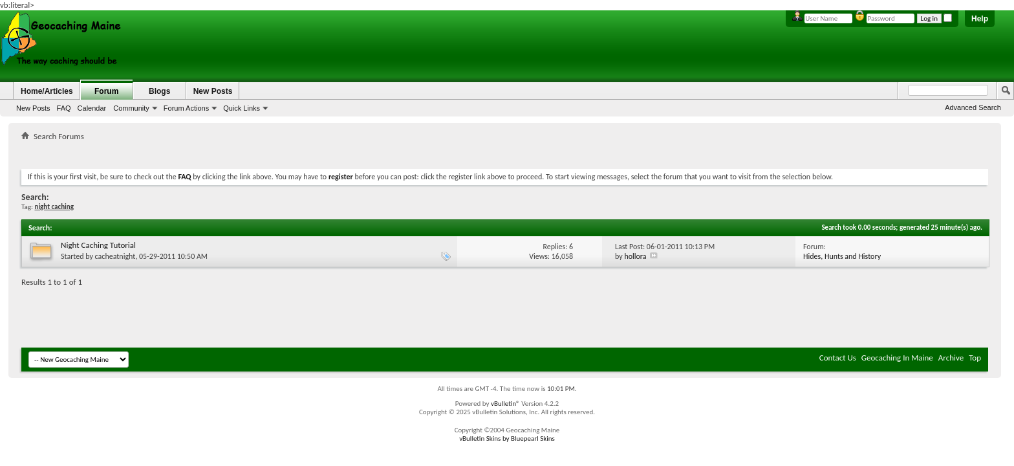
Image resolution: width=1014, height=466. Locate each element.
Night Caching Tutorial (98, 245)
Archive (951, 357)
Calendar (92, 108)
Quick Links (241, 108)
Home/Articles (47, 91)
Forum (106, 91)
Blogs (159, 91)
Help (979, 18)
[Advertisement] (505, 152)
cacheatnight (115, 256)
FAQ (64, 108)
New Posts (33, 108)
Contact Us (837, 357)
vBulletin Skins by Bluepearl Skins (507, 438)
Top (975, 357)
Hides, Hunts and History (842, 256)
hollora (635, 256)
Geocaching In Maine (897, 357)
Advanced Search (973, 107)
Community (131, 108)
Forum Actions (186, 108)
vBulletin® (505, 403)
